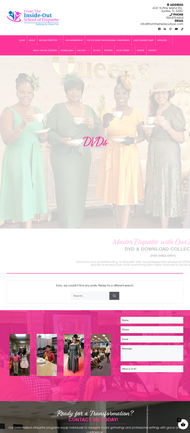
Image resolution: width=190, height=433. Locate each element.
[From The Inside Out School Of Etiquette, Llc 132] (47, 355)
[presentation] (146, 381)
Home (22, 40)
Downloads (67, 50)
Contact (152, 50)
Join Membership (74, 40)
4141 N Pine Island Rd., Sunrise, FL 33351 (168, 10)
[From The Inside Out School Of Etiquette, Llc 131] (74, 355)
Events (140, 50)
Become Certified (51, 40)
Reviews (108, 50)
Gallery (84, 50)
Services (164, 40)
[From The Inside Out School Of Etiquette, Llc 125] (101, 355)
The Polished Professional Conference (108, 40)
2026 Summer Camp (144, 40)
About (32, 40)
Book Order (125, 50)
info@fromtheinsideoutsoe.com (162, 24)
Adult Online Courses (45, 50)
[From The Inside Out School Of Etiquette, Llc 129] (20, 355)
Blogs (96, 50)
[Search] (114, 296)
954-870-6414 (174, 18)
